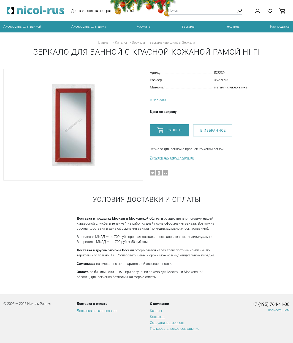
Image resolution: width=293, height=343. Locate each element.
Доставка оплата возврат (91, 11)
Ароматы (144, 26)
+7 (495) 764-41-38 (271, 304)
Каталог (121, 42)
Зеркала (188, 26)
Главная (104, 42)
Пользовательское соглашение (174, 329)
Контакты (126, 11)
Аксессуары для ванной (22, 26)
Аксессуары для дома (88, 26)
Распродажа (280, 26)
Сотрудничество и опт (167, 323)
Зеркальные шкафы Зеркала (172, 42)
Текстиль (232, 26)
